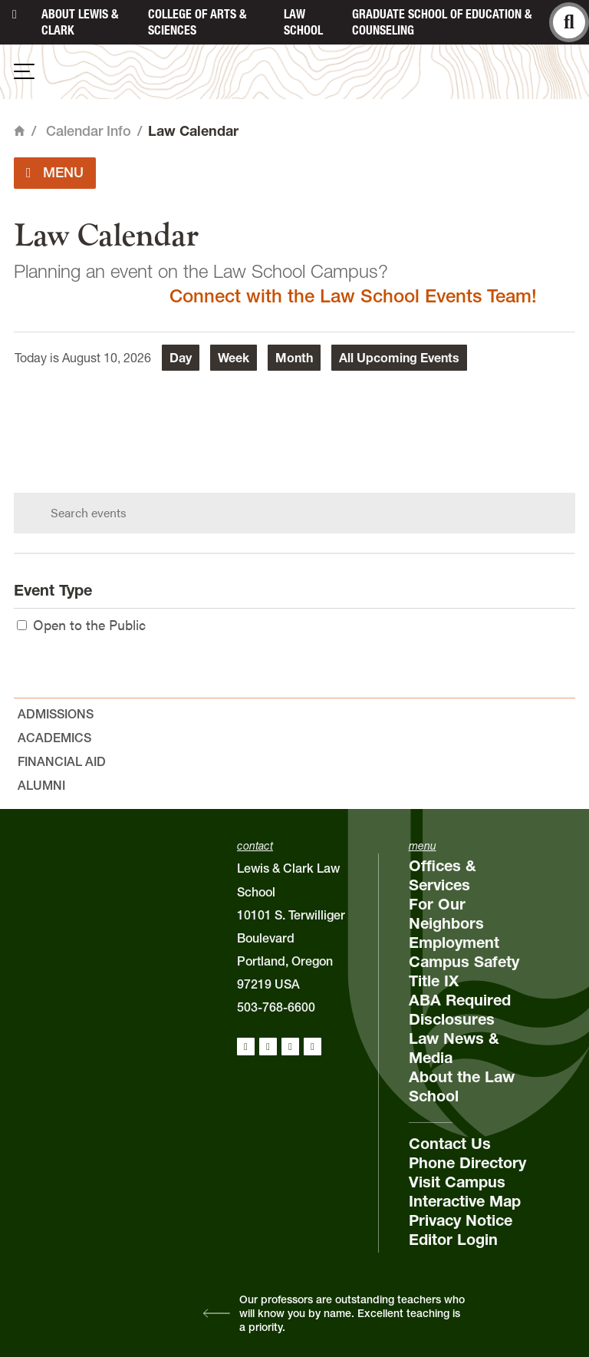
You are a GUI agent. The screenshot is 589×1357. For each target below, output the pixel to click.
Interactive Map (465, 1201)
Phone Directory (467, 1163)
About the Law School (462, 1086)
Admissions (56, 713)
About (79, 22)
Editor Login (453, 1239)
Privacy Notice (460, 1220)
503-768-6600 (276, 1007)
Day (180, 357)
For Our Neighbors (446, 914)
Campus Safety (464, 962)
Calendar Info (88, 131)
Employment (454, 942)
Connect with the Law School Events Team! (353, 296)
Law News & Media (454, 1048)
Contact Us (450, 1143)
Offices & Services (442, 875)
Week (233, 357)
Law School (303, 22)
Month (294, 357)
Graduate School (441, 22)
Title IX (434, 981)
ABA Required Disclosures (460, 1009)
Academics (54, 737)
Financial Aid (62, 761)
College (197, 22)
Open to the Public (81, 624)
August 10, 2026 (106, 357)
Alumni (41, 785)
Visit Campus (457, 1182)
